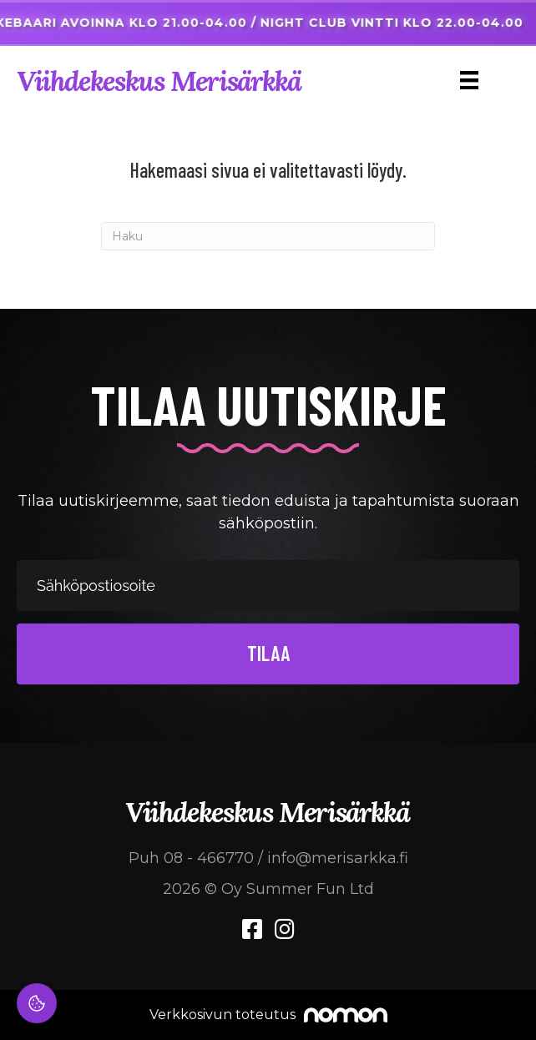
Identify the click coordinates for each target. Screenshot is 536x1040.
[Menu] (469, 80)
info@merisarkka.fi (337, 858)
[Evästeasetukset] (37, 1003)
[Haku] (268, 236)
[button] (268, 653)
